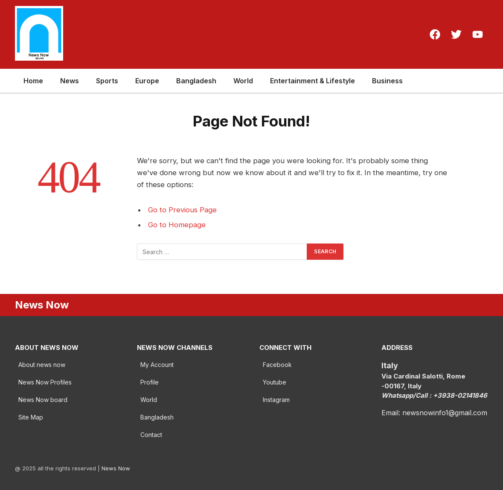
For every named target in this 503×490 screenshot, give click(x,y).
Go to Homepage (177, 224)
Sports (107, 80)
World (243, 80)
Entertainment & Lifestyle (312, 80)
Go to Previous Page (182, 209)
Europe (147, 80)
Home (33, 80)
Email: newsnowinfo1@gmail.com (434, 412)
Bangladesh (196, 80)
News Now (116, 468)
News (69, 80)
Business (387, 80)
